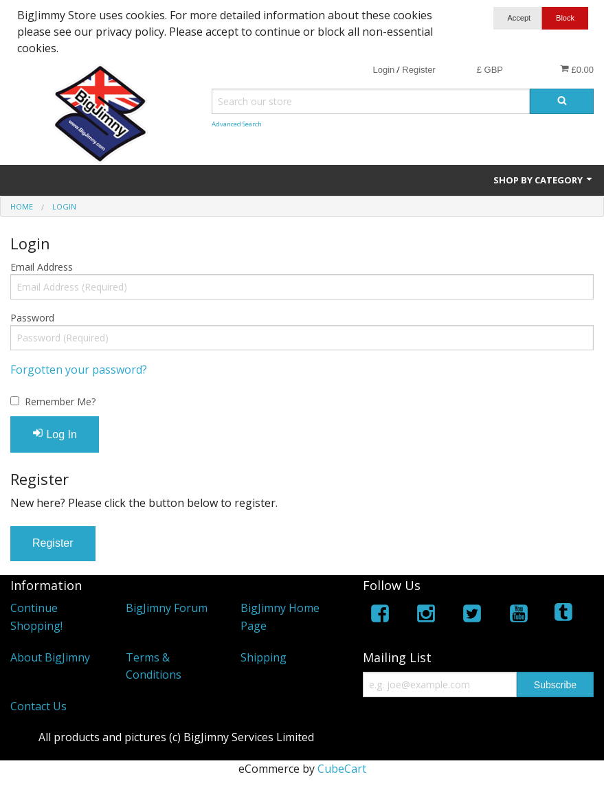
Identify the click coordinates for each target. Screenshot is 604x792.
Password (32, 317)
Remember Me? (60, 401)
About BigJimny (50, 657)
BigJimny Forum (167, 607)
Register (418, 70)
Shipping (264, 657)
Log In (54, 433)
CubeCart (341, 768)
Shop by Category (543, 180)
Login (383, 70)
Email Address (41, 266)
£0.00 (577, 69)
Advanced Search (237, 124)
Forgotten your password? (78, 369)
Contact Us (38, 706)
